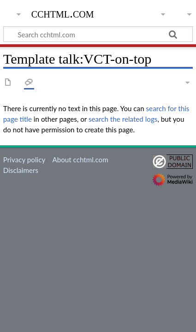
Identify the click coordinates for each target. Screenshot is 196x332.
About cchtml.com (80, 159)
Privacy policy (24, 159)
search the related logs (123, 119)
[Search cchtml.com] (98, 34)
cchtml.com (62, 13)
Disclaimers (20, 170)
